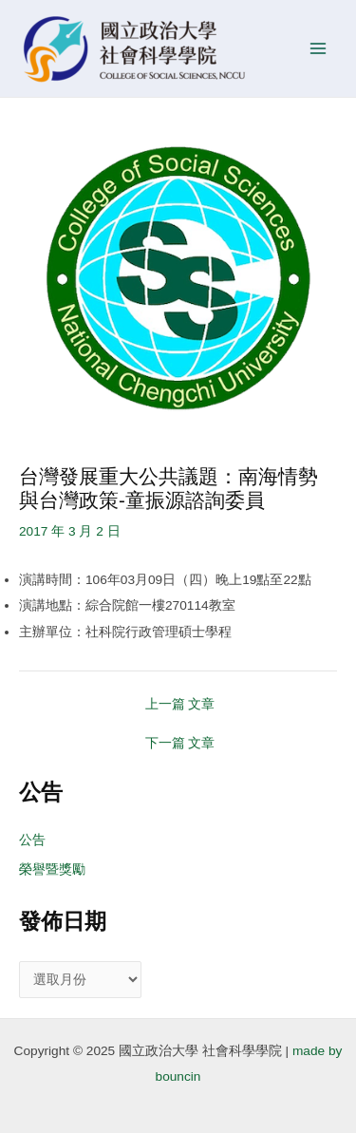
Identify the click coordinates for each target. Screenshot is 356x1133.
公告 (32, 840)
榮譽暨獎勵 (52, 869)
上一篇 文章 (180, 704)
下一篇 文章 (180, 743)
